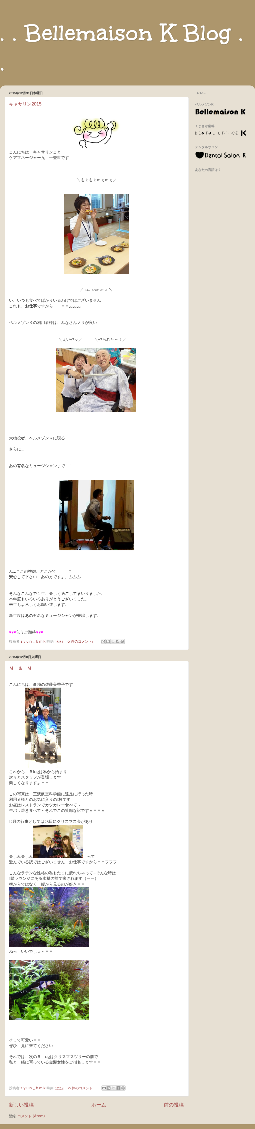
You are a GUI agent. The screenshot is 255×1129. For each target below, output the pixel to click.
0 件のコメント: (81, 642)
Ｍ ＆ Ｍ (20, 668)
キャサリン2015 (25, 103)
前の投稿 (174, 1105)
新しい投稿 (21, 1105)
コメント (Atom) (31, 1116)
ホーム (98, 1105)
